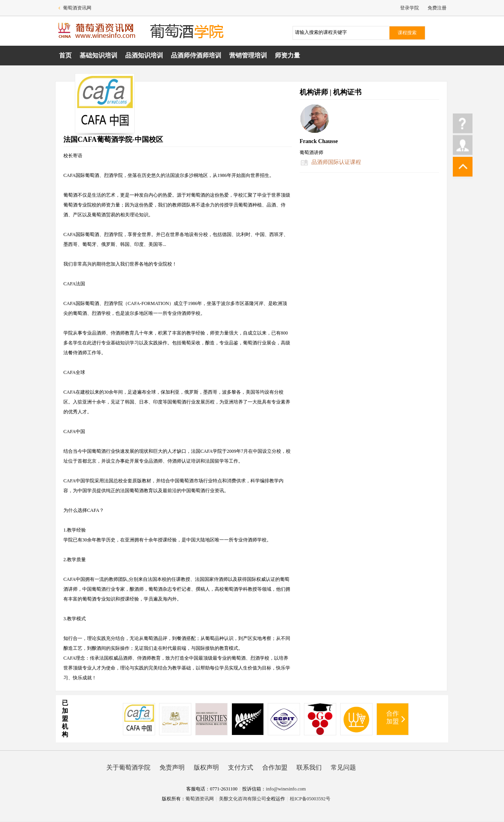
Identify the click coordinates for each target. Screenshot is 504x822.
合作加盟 (392, 717)
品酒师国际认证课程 (336, 162)
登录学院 (409, 8)
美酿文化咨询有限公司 (242, 799)
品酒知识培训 (144, 55)
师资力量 (287, 55)
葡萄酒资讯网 (77, 8)
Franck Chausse (319, 141)
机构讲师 (314, 92)
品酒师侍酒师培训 (196, 55)
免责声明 (172, 767)
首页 (65, 55)
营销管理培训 (248, 55)
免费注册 (437, 8)
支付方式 (240, 767)
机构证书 (347, 92)
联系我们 (309, 767)
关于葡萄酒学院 (128, 767)
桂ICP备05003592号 (310, 799)
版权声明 (206, 767)
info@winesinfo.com (286, 789)
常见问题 (343, 767)
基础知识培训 (98, 55)
